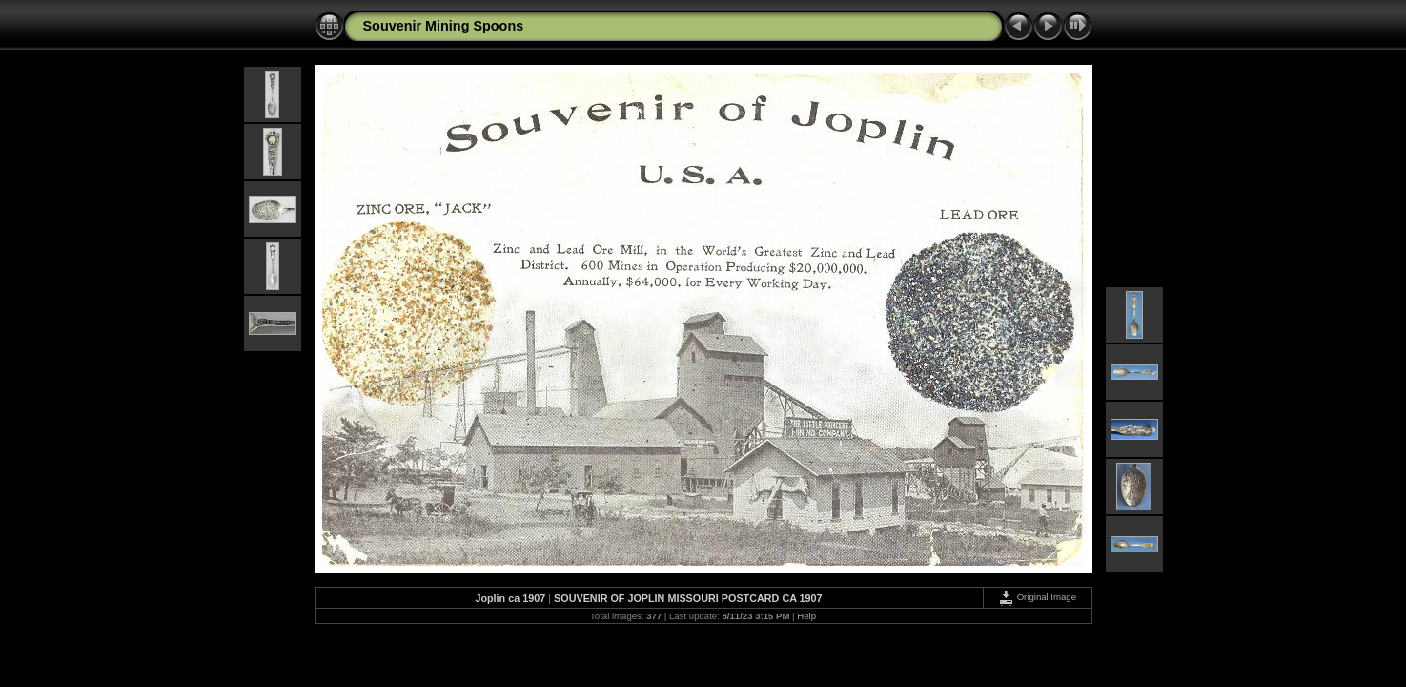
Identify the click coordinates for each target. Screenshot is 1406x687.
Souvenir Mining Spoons (443, 25)
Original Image (1037, 597)
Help (806, 616)
